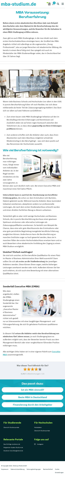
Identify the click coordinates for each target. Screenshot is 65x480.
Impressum (4, 469)
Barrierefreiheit (48, 469)
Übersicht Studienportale (11, 427)
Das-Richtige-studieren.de (11, 444)
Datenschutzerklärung (17, 469)
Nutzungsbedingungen (34, 469)
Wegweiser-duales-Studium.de (13, 447)
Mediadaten (38, 427)
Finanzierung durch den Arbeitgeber (32, 404)
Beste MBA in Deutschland (32, 397)
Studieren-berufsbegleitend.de (13, 451)
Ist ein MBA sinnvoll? (32, 389)
